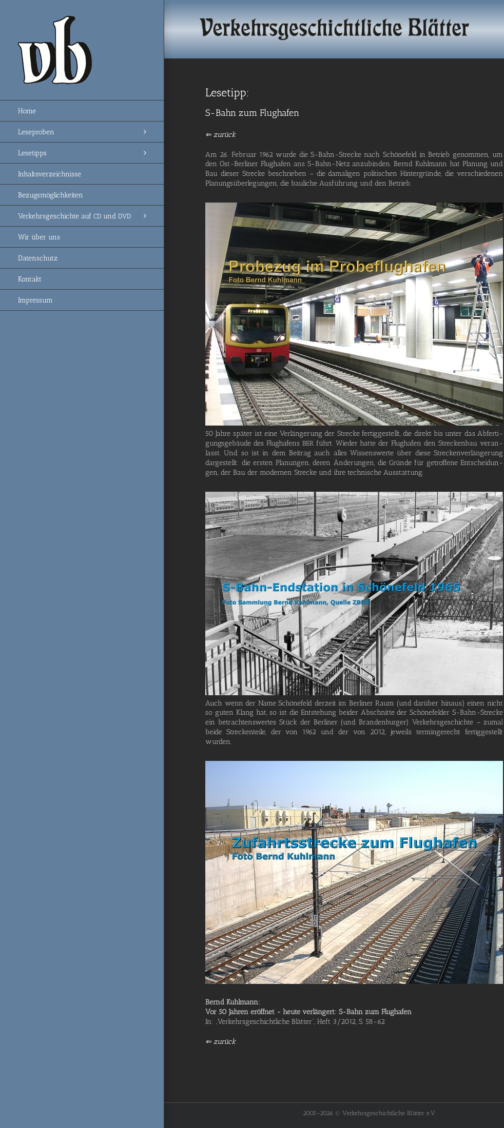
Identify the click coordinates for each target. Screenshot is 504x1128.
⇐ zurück (220, 134)
